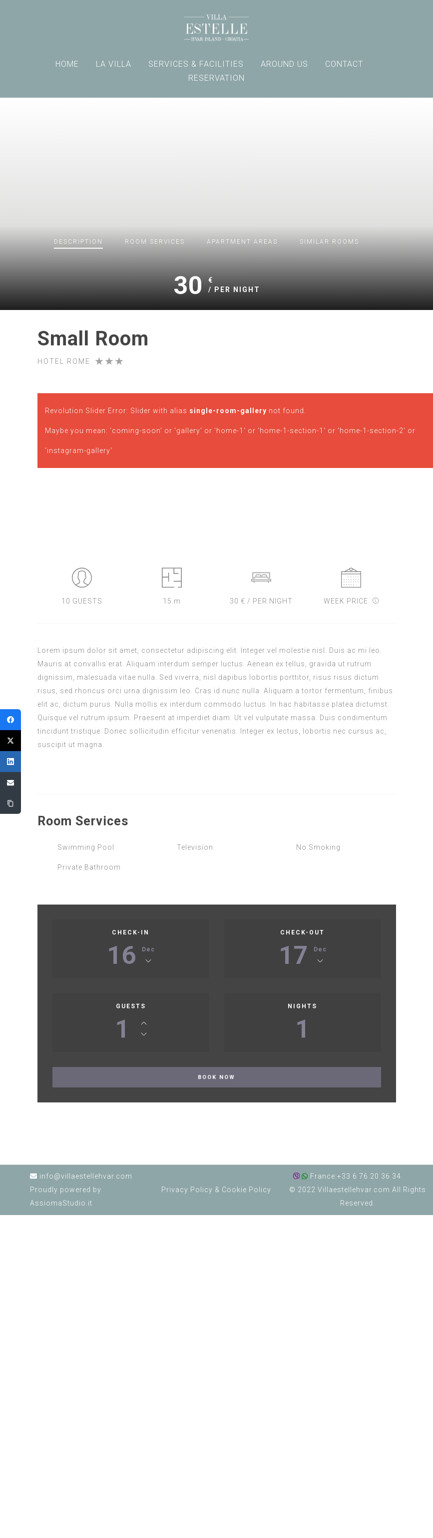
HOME (67, 64)
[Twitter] (10, 740)
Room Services (155, 241)
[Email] (10, 782)
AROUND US (284, 64)
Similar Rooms (329, 241)
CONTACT (344, 64)
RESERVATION (216, 78)
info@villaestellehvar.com (85, 1176)
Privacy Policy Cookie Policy (216, 1190)
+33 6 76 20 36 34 (369, 1176)
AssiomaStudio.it (61, 1203)
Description (78, 241)
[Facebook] (10, 719)
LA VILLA (113, 64)
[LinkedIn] (10, 761)
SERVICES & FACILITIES (196, 64)
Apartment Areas (242, 241)
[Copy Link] (10, 803)
